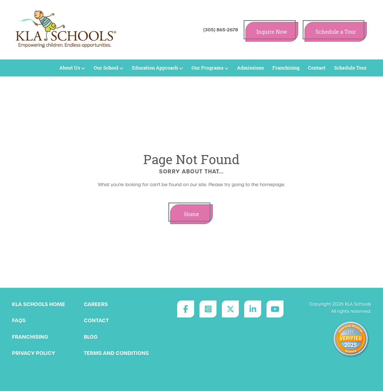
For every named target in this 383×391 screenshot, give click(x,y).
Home (191, 214)
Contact (317, 68)
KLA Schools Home (38, 304)
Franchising (285, 68)
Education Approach (157, 68)
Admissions (250, 68)
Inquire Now (271, 31)
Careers (96, 304)
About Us (72, 68)
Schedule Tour (350, 68)
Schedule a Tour (335, 31)
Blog (91, 336)
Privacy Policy (33, 353)
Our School (108, 68)
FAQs (19, 320)
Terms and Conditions (116, 353)
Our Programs (210, 68)
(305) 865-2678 (220, 30)
